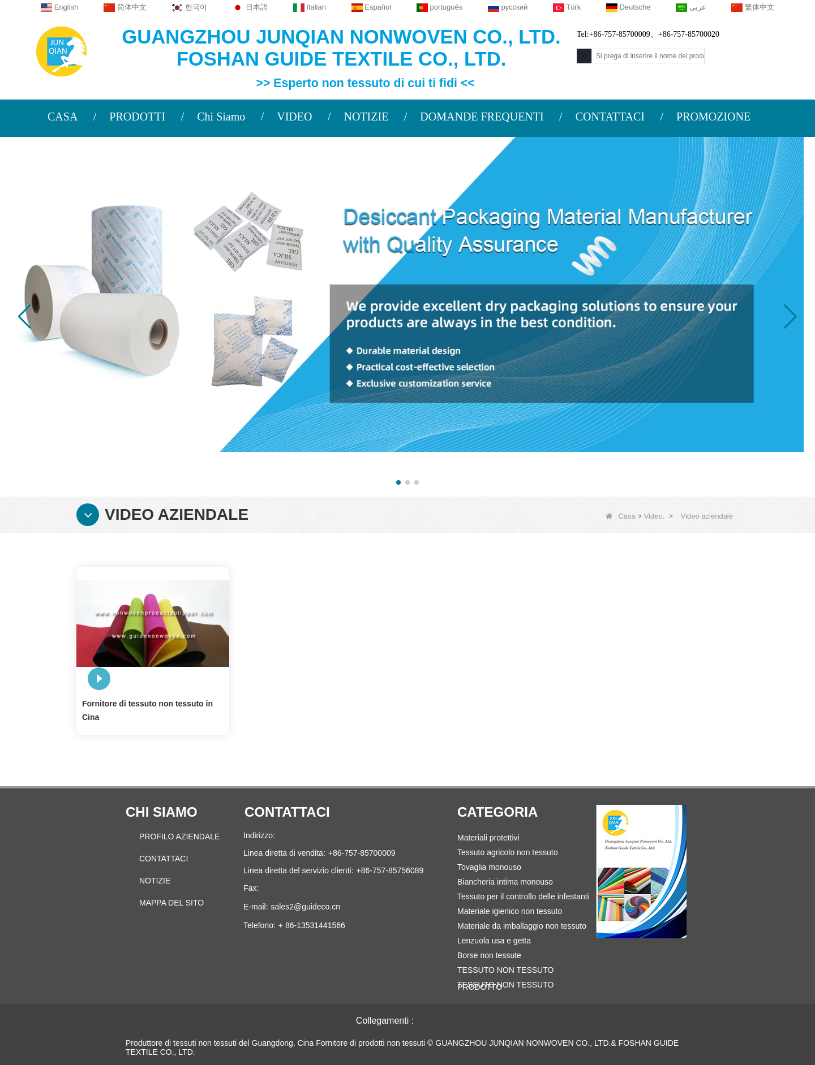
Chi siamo (162, 812)
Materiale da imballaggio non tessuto (521, 925)
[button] (398, 482)
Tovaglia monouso (489, 867)
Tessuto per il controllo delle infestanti (523, 896)
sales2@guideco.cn (305, 906)
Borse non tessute (489, 955)
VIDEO (294, 116)
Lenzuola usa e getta (494, 940)
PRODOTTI (137, 116)
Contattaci (163, 858)
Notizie (154, 880)
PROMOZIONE (713, 116)
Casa (620, 516)
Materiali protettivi (488, 837)
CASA (63, 116)
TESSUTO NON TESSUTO (505, 984)
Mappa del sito (171, 902)
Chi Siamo (221, 116)
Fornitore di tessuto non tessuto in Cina (147, 710)
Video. (654, 516)
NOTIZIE (366, 116)
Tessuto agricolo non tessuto (507, 852)
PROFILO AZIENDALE (179, 836)
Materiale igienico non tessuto (509, 911)
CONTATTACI (610, 116)
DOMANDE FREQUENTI (481, 116)
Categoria (497, 812)
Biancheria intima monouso (505, 881)
